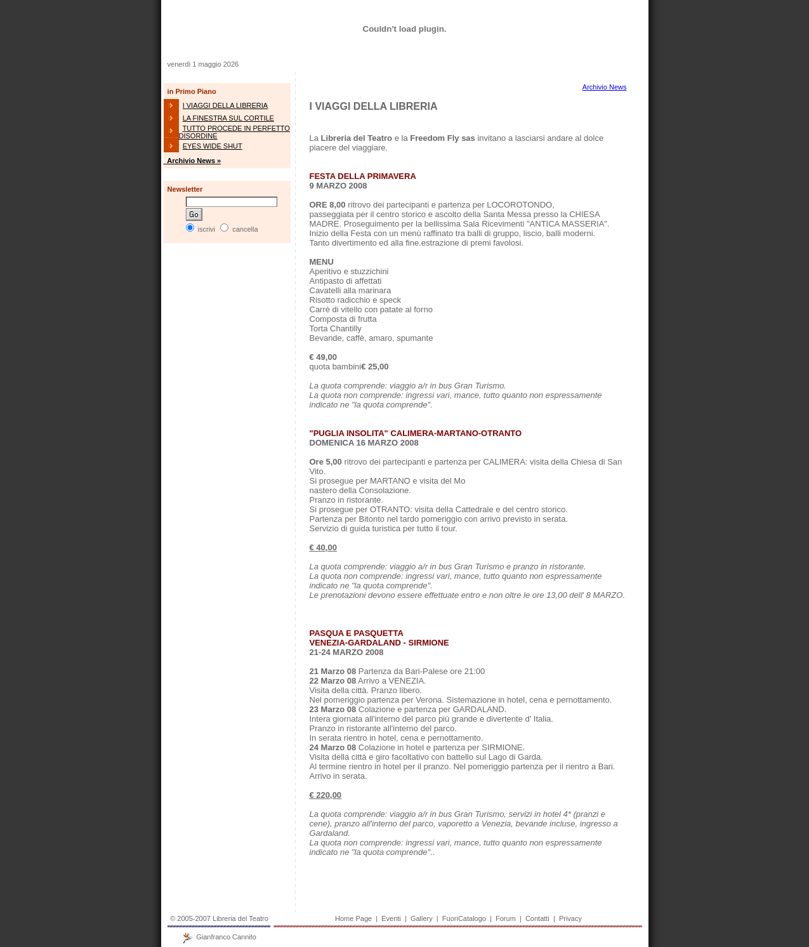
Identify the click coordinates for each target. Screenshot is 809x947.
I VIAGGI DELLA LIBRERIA (225, 105)
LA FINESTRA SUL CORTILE (228, 118)
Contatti (537, 918)
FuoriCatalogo (464, 918)
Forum (506, 918)
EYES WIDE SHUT (212, 146)
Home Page (353, 918)
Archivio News (604, 87)
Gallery (422, 918)
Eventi (391, 918)
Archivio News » (192, 160)
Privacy (570, 918)
